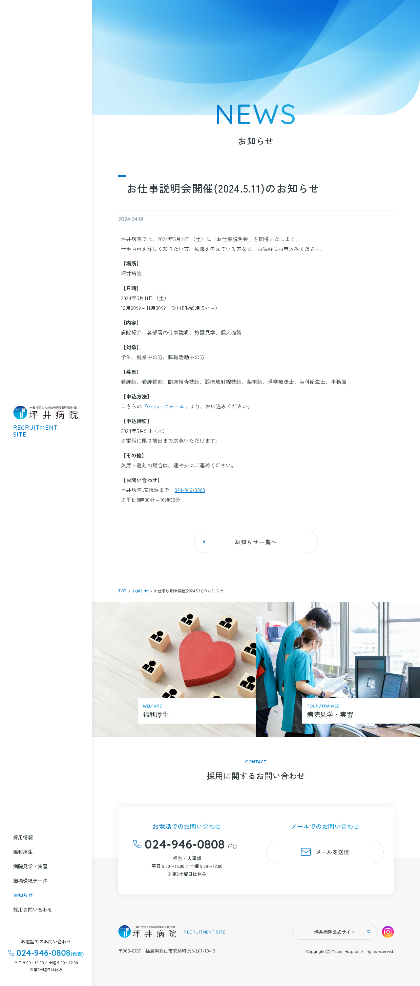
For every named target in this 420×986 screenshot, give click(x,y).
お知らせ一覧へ (256, 542)
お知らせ (140, 590)
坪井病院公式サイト (334, 932)
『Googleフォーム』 (166, 406)
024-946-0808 (190, 490)
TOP (122, 590)
